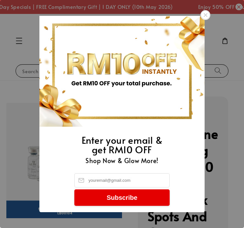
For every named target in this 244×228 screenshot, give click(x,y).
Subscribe (122, 197)
